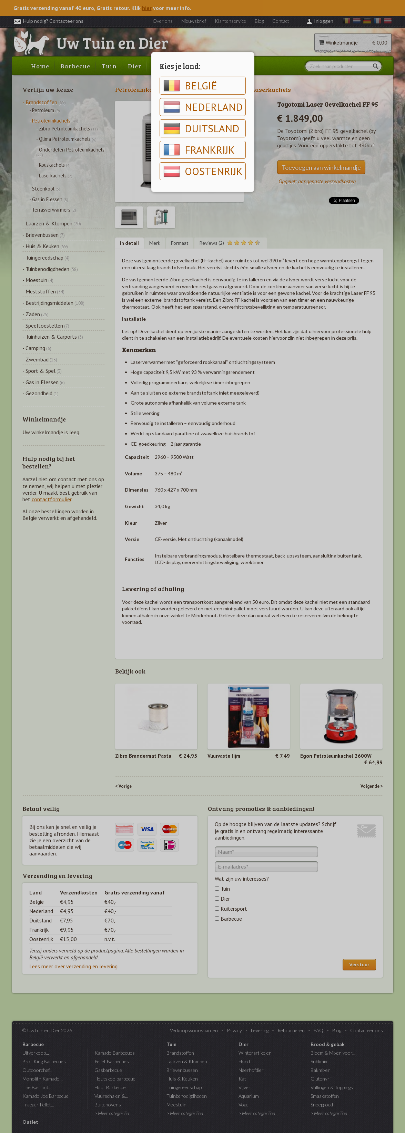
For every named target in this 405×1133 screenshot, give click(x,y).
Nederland (203, 107)
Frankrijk (199, 150)
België (190, 85)
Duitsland (201, 128)
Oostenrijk (203, 171)
